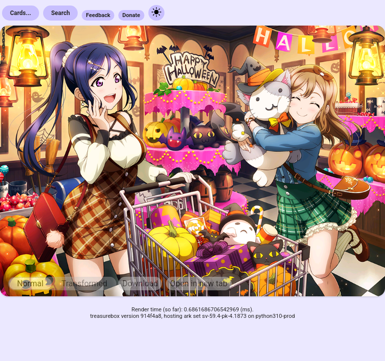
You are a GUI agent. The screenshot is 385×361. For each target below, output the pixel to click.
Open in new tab (198, 283)
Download (140, 283)
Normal (30, 283)
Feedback (98, 15)
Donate (131, 15)
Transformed (85, 283)
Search (60, 13)
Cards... (20, 13)
